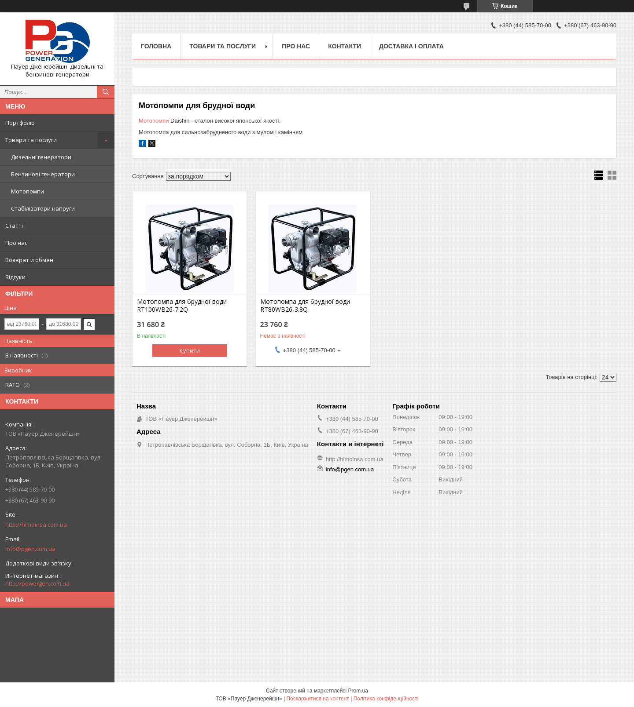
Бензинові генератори (43, 174)
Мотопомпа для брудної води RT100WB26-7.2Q (182, 305)
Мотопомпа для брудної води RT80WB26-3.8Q (305, 305)
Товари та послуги (31, 140)
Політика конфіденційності (386, 699)
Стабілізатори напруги (43, 208)
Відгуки (15, 277)
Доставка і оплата (411, 46)
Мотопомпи (27, 191)
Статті (14, 226)
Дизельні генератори (41, 157)
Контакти (344, 46)
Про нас (16, 243)
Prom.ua (358, 691)
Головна (156, 46)
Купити (190, 350)
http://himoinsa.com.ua (36, 524)
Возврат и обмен (29, 260)
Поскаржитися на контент (317, 699)
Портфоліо (20, 123)
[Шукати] (105, 91)
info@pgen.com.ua (30, 549)
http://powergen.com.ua (37, 583)
